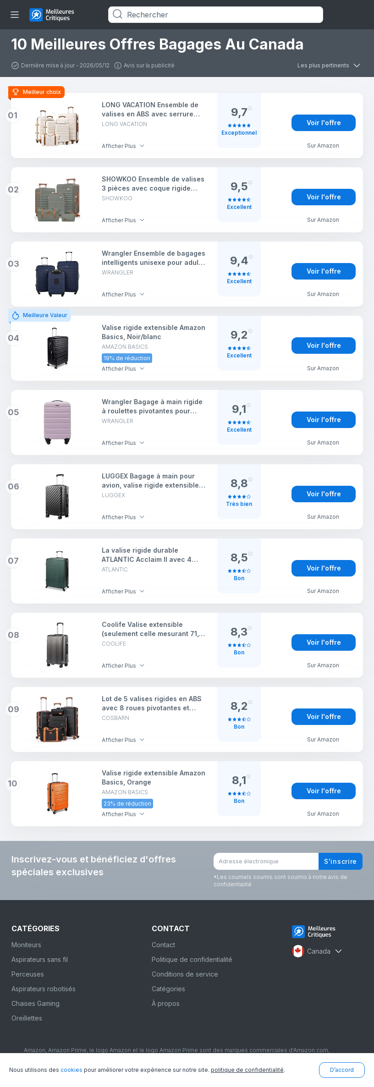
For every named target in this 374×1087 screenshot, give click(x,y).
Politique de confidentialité (192, 959)
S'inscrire (340, 861)
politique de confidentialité (247, 1069)
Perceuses (27, 974)
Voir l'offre (324, 122)
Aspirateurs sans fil (39, 959)
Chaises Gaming (35, 1003)
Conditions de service (185, 974)
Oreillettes (26, 1018)
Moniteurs (26, 945)
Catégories (168, 989)
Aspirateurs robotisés (43, 989)
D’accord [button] (342, 1069)
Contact (163, 945)
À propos (166, 1003)
